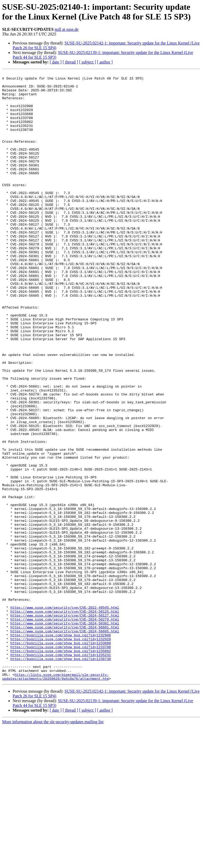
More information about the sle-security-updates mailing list (53, 843)
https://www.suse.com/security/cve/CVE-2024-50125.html (64, 719)
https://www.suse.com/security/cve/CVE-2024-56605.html (64, 743)
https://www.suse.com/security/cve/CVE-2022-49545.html (64, 714)
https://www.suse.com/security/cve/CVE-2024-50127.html (64, 724)
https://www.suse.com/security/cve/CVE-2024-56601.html (64, 738)
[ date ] (56, 62)
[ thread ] (70, 62)
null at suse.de (67, 29)
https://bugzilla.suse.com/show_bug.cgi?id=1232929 (60, 752)
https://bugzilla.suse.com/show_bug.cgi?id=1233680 (60, 757)
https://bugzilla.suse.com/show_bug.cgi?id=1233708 (60, 762)
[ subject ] (87, 62)
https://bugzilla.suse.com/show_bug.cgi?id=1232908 (60, 748)
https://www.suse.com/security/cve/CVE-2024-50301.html (64, 733)
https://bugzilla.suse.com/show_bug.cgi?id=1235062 (60, 767)
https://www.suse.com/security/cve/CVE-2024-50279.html (64, 729)
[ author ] (105, 62)
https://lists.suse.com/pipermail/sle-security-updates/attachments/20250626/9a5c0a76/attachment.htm (55, 797)
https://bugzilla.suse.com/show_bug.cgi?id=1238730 (60, 776)
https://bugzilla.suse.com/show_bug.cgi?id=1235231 (60, 771)
